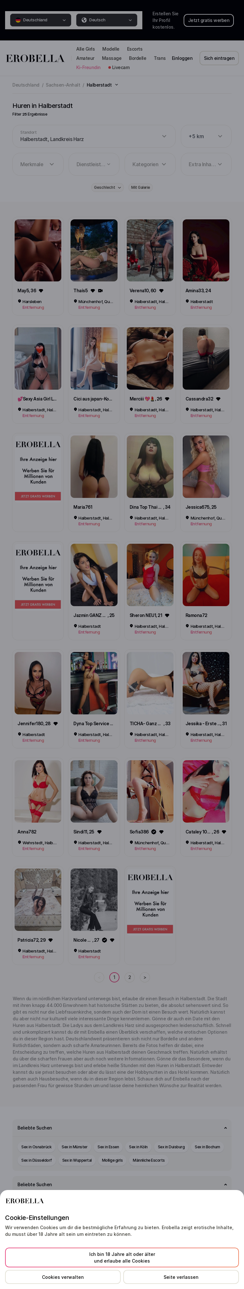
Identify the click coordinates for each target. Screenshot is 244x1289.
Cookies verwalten (63, 1277)
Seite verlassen (181, 1277)
